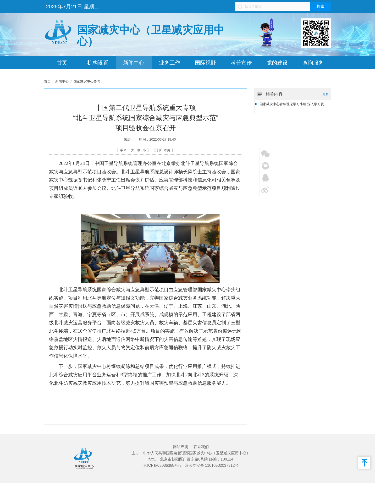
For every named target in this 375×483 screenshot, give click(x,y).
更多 (325, 94)
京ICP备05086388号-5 (162, 465)
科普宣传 (241, 63)
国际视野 (205, 63)
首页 (62, 63)
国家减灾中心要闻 (86, 81)
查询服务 (313, 63)
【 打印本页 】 (164, 150)
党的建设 (277, 63)
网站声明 (180, 447)
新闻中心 (133, 63)
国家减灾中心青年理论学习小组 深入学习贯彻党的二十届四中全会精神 (291, 104)
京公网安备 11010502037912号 (212, 465)
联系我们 (201, 447)
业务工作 (169, 63)
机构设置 (97, 63)
